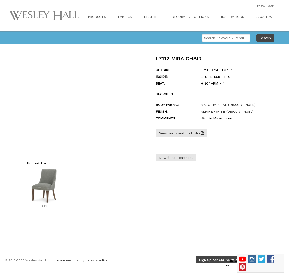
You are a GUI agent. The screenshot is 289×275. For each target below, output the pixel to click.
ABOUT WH (265, 17)
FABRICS (125, 17)
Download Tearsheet (176, 158)
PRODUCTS (97, 17)
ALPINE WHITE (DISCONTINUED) (227, 111)
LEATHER (152, 17)
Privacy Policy (97, 260)
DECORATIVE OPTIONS (190, 17)
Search (265, 38)
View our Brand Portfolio (181, 133)
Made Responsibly (70, 260)
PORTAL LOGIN (265, 6)
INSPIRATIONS (232, 17)
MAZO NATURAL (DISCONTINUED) (228, 105)
